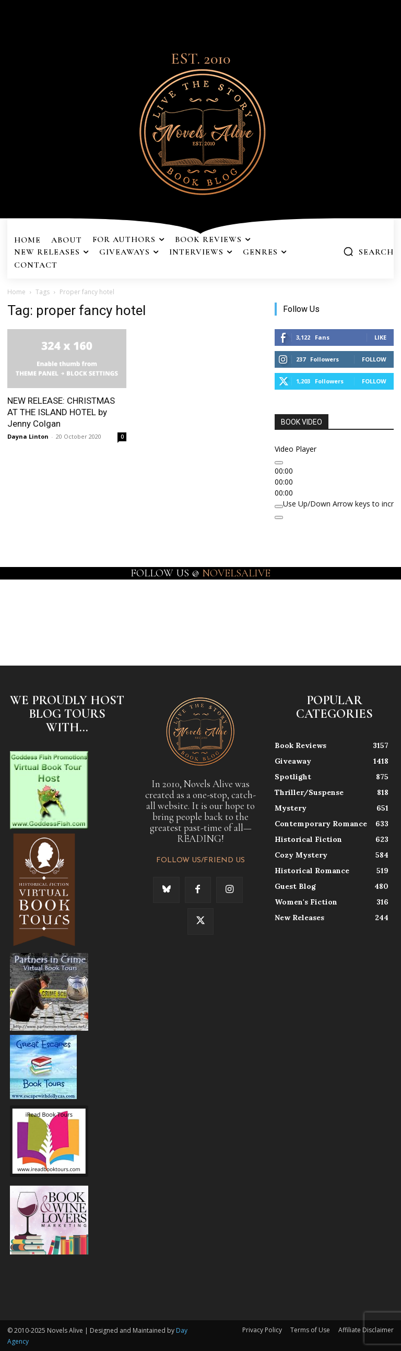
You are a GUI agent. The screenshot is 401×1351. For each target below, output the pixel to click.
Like (380, 337)
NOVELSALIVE (236, 573)
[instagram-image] (24, 614)
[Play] (279, 462)
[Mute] (279, 506)
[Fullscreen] (279, 517)
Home (16, 291)
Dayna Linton (28, 436)
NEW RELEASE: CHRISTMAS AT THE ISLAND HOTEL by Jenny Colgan (61, 412)
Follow (374, 359)
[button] (368, 251)
